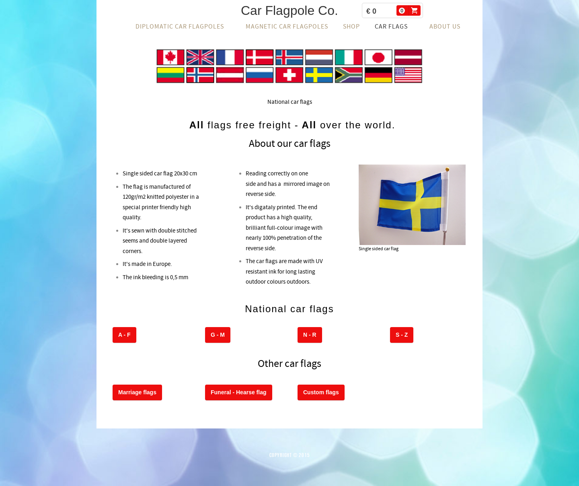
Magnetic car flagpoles (287, 27)
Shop (351, 27)
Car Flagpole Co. (289, 10)
